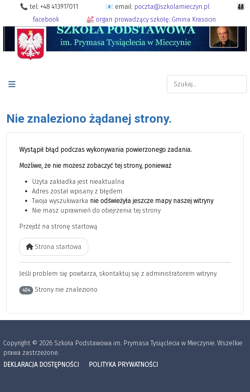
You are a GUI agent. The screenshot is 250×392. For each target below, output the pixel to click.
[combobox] (207, 84)
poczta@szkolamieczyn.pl (172, 6)
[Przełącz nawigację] (12, 84)
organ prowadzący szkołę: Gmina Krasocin (156, 19)
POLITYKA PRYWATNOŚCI (123, 364)
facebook (46, 19)
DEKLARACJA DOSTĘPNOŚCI (41, 364)
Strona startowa (53, 247)
